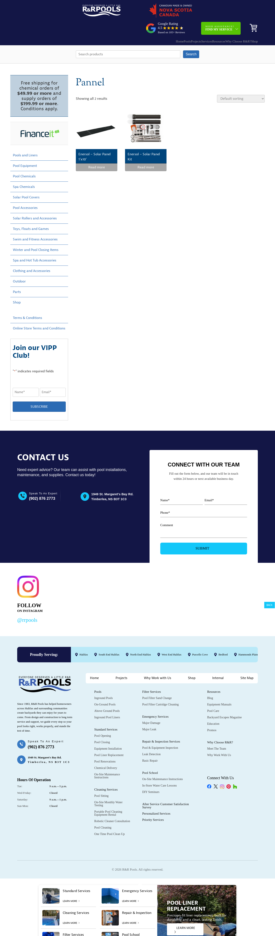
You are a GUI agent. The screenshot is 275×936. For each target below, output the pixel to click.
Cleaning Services (106, 775)
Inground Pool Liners (107, 702)
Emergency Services (155, 702)
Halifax (83, 640)
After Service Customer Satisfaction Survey (165, 791)
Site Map (247, 663)
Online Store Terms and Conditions (39, 314)
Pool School (150, 758)
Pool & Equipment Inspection (160, 733)
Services (187, 24)
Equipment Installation (108, 734)
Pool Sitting (101, 781)
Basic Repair (150, 746)
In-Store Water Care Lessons (159, 771)
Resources (204, 24)
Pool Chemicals (24, 162)
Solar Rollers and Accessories (35, 204)
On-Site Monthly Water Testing (108, 789)
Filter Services (151, 677)
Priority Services (153, 805)
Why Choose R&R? (227, 24)
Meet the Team (216, 734)
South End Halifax (109, 640)
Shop (251, 24)
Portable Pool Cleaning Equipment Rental (108, 799)
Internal (218, 663)
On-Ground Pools (105, 689)
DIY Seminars (150, 777)
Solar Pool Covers (26, 183)
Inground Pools (103, 683)
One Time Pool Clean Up (109, 819)
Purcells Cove (200, 640)
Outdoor (19, 267)
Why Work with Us (157, 663)
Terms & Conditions (27, 303)
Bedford (223, 640)
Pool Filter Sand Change (157, 683)
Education (213, 709)
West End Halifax (172, 640)
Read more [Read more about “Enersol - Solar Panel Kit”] (146, 153)
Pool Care (213, 696)
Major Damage (151, 708)
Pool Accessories (25, 193)
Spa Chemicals (24, 172)
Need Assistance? (219, 11)
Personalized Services (156, 799)
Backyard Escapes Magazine (224, 702)
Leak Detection (151, 739)
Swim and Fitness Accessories (35, 225)
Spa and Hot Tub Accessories (34, 246)
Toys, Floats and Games (31, 214)
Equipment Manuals (219, 689)
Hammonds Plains (248, 640)
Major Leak (149, 714)
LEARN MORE (184, 915)
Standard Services (106, 715)
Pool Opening (102, 721)
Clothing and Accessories (31, 256)
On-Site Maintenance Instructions (107, 761)
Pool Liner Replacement (109, 740)
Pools (159, 24)
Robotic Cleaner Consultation (112, 806)
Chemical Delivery (105, 753)
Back (269, 605)
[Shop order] (241, 84)
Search (191, 39)
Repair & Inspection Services (161, 727)
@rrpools (27, 605)
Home (147, 24)
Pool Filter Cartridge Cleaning (160, 689)
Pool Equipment (25, 151)
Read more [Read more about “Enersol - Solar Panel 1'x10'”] (96, 153)
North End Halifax (140, 640)
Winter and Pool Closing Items (35, 235)
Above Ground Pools (107, 696)
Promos (211, 715)
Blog (210, 683)
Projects (172, 24)
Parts (17, 277)
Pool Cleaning (103, 813)
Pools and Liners (25, 141)
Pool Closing (102, 727)
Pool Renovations (105, 747)
